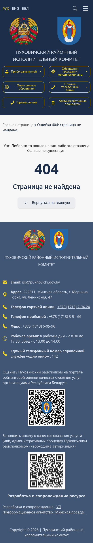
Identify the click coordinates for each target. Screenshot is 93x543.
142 (55, 356)
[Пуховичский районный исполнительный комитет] (46, 40)
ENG (15, 8)
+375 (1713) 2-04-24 (73, 306)
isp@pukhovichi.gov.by (41, 282)
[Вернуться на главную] (46, 203)
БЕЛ (25, 8)
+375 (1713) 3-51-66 (65, 316)
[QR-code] (46, 407)
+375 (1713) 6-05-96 (39, 326)
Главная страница (18, 124)
